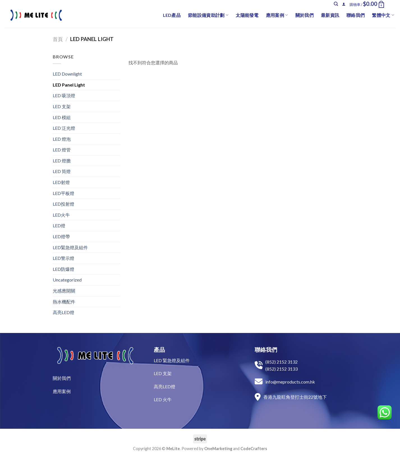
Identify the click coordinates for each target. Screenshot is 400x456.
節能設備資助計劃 (208, 15)
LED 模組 (62, 117)
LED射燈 (61, 182)
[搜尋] (336, 4)
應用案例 (277, 15)
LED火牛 (61, 214)
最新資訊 (330, 15)
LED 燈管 (62, 149)
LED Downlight (67, 73)
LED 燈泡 (62, 139)
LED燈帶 (61, 236)
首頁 (58, 39)
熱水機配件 (64, 301)
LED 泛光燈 (64, 128)
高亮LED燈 (63, 312)
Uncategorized (67, 279)
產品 (159, 349)
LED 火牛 (163, 399)
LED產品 (172, 15)
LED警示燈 (63, 258)
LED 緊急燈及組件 (172, 360)
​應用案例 (62, 391)
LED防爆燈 (63, 269)
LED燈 (59, 225)
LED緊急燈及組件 (70, 247)
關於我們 (304, 15)
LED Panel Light (69, 84)
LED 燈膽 (62, 160)
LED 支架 (62, 106)
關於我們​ (62, 378)
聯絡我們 (355, 15)
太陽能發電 (247, 15)
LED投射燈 (63, 204)
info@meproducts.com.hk (290, 381)
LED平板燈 (63, 193)
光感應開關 (64, 290)
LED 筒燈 (62, 171)
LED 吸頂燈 (64, 95)
